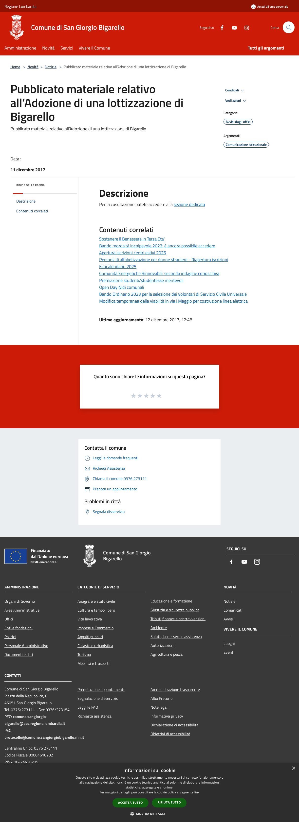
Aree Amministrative (21, 610)
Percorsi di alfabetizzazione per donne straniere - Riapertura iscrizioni (163, 259)
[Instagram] (245, 27)
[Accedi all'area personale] (270, 6)
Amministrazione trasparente (175, 689)
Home (15, 67)
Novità (32, 67)
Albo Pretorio (161, 698)
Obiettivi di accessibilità (170, 734)
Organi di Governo (19, 601)
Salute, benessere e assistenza (176, 636)
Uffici (8, 619)
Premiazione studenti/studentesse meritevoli (141, 280)
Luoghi (229, 643)
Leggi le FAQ (87, 707)
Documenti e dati (18, 654)
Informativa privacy (166, 716)
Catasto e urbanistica (95, 646)
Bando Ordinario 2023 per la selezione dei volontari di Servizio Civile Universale (173, 294)
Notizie (50, 67)
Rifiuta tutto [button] (169, 802)
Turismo (84, 654)
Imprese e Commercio (95, 628)
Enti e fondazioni (18, 628)
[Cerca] (289, 27)
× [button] (293, 768)
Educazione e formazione (171, 601)
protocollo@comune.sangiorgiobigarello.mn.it (44, 737)
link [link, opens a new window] (197, 792)
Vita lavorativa (89, 619)
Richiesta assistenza (94, 716)
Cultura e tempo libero (96, 610)
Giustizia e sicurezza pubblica (174, 610)
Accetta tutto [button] (130, 803)
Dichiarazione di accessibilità (174, 725)
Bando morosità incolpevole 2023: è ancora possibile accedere (157, 245)
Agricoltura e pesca (166, 654)
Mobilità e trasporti (93, 663)
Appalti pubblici (90, 637)
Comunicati (233, 610)
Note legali (159, 707)
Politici (10, 637)
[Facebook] (220, 27)
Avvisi (229, 619)
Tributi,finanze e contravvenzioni (178, 619)
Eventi (229, 652)
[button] (149, 813)
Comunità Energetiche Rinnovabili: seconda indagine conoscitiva (159, 273)
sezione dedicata (189, 204)
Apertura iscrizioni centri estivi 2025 (132, 252)
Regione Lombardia (20, 6)
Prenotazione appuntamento (101, 689)
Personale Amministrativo (26, 646)
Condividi (235, 90)
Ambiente (158, 628)
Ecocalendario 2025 (117, 266)
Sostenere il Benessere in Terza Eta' (132, 239)
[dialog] (149, 792)
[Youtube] (232, 27)
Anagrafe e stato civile (96, 601)
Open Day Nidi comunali (121, 287)
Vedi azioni (236, 101)
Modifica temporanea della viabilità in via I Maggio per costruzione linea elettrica (173, 301)
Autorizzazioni (162, 645)
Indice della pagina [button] (30, 185)
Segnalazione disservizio (97, 698)
